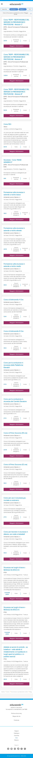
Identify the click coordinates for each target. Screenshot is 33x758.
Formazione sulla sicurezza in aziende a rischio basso (14, 193)
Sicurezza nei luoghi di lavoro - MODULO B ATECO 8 (15, 569)
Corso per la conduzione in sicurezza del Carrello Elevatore (15, 400)
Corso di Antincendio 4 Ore (13, 300)
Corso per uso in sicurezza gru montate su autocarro (15, 499)
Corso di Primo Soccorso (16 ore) (15, 433)
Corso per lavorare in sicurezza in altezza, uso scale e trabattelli (16, 533)
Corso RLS (7, 124)
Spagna (17, 731)
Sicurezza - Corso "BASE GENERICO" (12, 161)
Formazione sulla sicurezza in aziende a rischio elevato (14, 229)
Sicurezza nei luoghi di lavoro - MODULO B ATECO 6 (15, 608)
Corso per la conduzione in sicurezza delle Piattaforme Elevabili (13, 365)
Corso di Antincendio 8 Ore (13, 331)
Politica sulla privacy (16, 713)
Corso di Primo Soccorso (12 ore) (15, 465)
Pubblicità (16, 720)
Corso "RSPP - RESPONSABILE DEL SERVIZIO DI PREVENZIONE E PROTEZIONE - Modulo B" (16, 91)
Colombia (16, 735)
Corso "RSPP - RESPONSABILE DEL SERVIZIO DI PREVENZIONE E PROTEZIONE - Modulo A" (16, 57)
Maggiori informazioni (16, 46)
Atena (5, 127)
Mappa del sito (16, 716)
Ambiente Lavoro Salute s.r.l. (12, 197)
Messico (16, 740)
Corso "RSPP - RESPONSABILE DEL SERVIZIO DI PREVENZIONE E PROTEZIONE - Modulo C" (16, 22)
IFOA (5, 572)
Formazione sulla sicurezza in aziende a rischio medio (14, 265)
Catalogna (16, 733)
